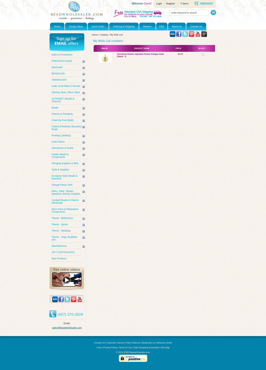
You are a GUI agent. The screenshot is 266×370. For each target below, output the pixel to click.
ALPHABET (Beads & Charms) (63, 100)
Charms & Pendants (62, 114)
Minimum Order (164, 342)
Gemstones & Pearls (62, 148)
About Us (177, 26)
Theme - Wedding (61, 230)
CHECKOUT (206, 3)
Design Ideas (76, 26)
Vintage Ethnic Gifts (62, 184)
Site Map (165, 347)
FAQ (161, 26)
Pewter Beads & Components (60, 155)
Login (159, 3)
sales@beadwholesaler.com (67, 327)
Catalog (104, 34)
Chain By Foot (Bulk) (62, 120)
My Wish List (116, 34)
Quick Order (98, 26)
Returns (147, 26)
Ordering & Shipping (124, 26)
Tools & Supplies (60, 169)
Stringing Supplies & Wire (65, 163)
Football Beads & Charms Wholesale (65, 201)
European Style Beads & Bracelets (65, 177)
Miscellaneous (59, 246)
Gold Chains (58, 141)
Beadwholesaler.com (140, 352)
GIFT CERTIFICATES (63, 252)
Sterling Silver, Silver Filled (66, 92)
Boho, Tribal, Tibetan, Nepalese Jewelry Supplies (66, 192)
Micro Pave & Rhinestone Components (65, 210)
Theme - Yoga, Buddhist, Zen (65, 238)
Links (98, 347)
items (185, 3)
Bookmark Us (148, 342)
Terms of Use (125, 347)
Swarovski (57, 67)
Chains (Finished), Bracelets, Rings (67, 128)
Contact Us (196, 26)
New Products (59, 258)
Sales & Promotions (62, 54)
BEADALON (58, 73)
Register (170, 3)
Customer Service (115, 342)
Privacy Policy (110, 347)
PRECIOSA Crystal (62, 61)
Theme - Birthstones (62, 218)
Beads (55, 107)
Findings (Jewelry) (61, 135)
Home (57, 26)
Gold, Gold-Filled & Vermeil (66, 86)
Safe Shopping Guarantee (146, 347)
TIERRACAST (59, 79)
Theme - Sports (60, 224)
